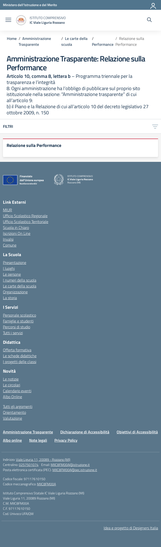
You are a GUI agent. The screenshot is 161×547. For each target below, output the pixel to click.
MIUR (7, 210)
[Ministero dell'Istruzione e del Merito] (30, 4)
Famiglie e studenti (18, 321)
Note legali (38, 440)
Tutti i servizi (13, 333)
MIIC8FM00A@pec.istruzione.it (74, 469)
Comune (9, 245)
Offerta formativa (17, 350)
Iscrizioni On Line (16, 233)
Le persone (12, 274)
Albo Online (12, 397)
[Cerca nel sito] (149, 20)
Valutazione (12, 418)
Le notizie (11, 379)
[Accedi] (153, 5)
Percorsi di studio (16, 327)
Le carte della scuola (19, 286)
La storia (10, 298)
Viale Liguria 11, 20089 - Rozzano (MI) (43, 459)
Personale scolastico (19, 315)
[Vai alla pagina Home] (12, 38)
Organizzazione (15, 292)
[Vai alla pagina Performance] (102, 44)
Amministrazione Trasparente (28, 432)
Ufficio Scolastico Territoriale (25, 222)
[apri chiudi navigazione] (8, 20)
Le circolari (11, 385)
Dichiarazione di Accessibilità (84, 432)
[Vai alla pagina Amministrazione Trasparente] (35, 41)
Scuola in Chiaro (16, 227)
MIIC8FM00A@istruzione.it (70, 464)
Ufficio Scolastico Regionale (25, 216)
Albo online (12, 440)
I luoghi (9, 268)
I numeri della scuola (19, 280)
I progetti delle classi (19, 362)
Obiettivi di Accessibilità (137, 432)
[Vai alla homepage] (21, 20)
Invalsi (8, 239)
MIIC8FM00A (46, 484)
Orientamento (14, 412)
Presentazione (14, 262)
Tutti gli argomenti (17, 406)
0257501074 (28, 464)
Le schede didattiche (20, 356)
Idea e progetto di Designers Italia (131, 528)
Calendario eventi (17, 391)
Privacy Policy (65, 440)
